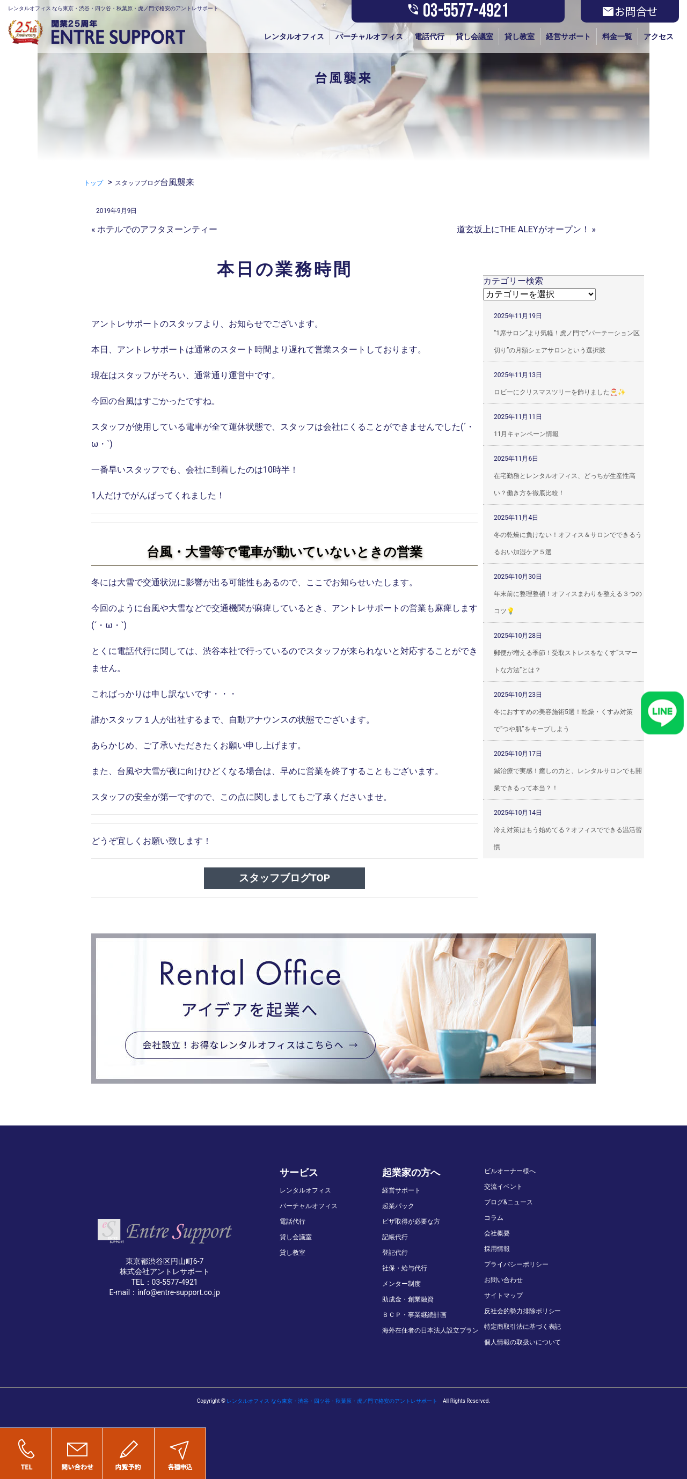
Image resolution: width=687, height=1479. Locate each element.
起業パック (398, 1206)
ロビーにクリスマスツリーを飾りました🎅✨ (560, 392)
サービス (299, 1172)
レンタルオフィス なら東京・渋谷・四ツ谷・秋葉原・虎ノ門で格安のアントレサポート (331, 1401)
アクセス (659, 36)
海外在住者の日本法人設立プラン (430, 1330)
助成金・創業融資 (408, 1299)
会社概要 (497, 1233)
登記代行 (395, 1252)
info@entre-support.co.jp (178, 1292)
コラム (493, 1218)
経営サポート (568, 36)
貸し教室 (520, 36)
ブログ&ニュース (508, 1202)
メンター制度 (401, 1283)
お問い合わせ (503, 1280)
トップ (93, 183)
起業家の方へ (411, 1172)
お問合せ (629, 11)
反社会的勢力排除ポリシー (522, 1311)
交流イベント (503, 1186)
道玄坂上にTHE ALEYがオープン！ (523, 229)
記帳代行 (395, 1237)
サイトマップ (503, 1295)
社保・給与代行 (404, 1268)
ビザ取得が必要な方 (411, 1221)
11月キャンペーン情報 (526, 434)
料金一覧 (617, 36)
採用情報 (497, 1249)
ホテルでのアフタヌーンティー (157, 229)
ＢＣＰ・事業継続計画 (414, 1315)
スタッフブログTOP (284, 878)
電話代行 (429, 36)
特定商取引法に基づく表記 (522, 1326)
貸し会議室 (474, 36)
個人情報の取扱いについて (522, 1342)
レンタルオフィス (294, 36)
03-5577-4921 (458, 11)
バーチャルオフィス (369, 36)
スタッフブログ (137, 183)
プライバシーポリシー (516, 1264)
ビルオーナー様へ (510, 1171)
